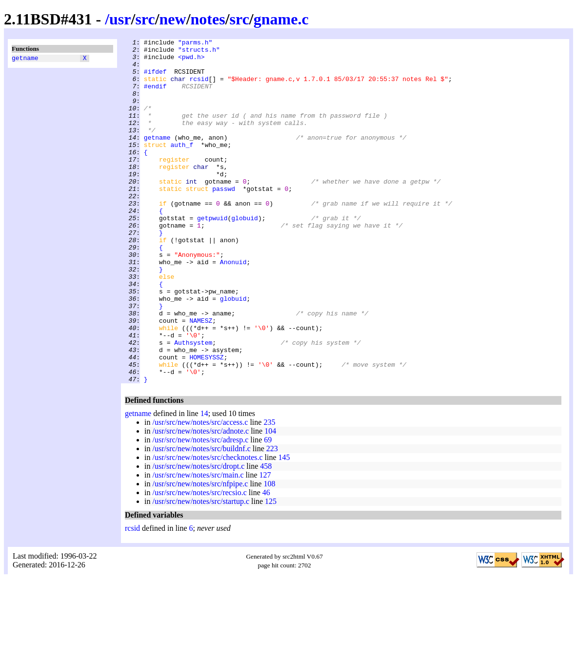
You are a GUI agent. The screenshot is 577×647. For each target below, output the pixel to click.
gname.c (281, 19)
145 (284, 526)
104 (270, 500)
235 (269, 491)
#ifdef (155, 78)
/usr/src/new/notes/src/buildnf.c (201, 517)
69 (268, 508)
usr (120, 19)
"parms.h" (195, 43)
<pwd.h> (191, 61)
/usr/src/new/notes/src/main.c (197, 544)
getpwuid (212, 254)
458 (266, 535)
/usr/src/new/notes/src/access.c (200, 491)
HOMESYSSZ (206, 421)
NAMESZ (200, 377)
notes (208, 19)
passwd (223, 219)
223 (272, 517)
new (172, 19)
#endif (155, 96)
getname (25, 59)
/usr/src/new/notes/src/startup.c (200, 570)
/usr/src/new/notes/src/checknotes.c (207, 526)
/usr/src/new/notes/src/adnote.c (200, 500)
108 (269, 552)
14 (204, 482)
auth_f (181, 166)
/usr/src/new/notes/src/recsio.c (199, 561)
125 (271, 570)
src (145, 19)
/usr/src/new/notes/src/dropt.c (198, 535)
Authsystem (193, 403)
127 (265, 544)
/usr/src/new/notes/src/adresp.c (200, 508)
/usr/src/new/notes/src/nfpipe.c (200, 552)
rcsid (198, 87)
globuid (244, 254)
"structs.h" (199, 52)
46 (266, 561)
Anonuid (233, 307)
